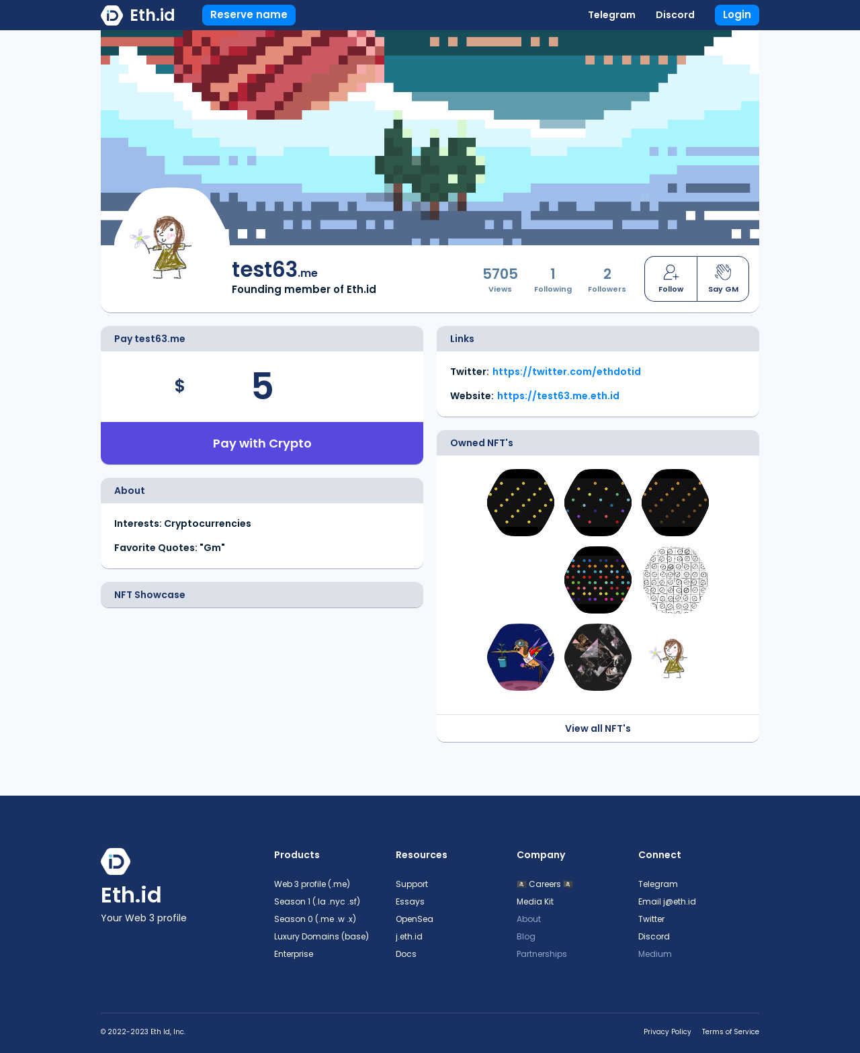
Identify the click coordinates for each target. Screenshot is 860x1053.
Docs (406, 954)
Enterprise (293, 954)
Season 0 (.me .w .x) (315, 919)
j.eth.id (409, 936)
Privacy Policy (667, 1032)
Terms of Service (730, 1032)
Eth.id (152, 15)
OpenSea (414, 919)
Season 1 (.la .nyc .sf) (317, 901)
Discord (675, 15)
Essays (410, 901)
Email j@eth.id (667, 901)
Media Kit (535, 901)
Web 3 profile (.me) (312, 884)
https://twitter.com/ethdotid (566, 371)
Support (412, 884)
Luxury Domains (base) (321, 936)
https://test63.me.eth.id (558, 396)
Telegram (612, 15)
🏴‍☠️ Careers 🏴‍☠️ (545, 884)
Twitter (651, 919)
